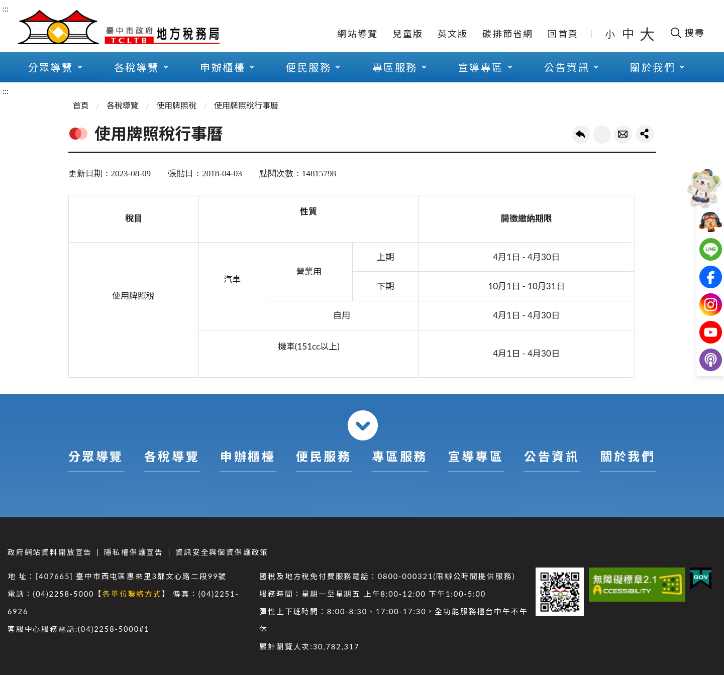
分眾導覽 (50, 67)
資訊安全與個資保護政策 (221, 552)
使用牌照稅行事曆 (246, 105)
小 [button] (610, 34)
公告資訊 (566, 67)
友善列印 (602, 135)
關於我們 (652, 67)
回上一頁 (581, 135)
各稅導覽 (136, 67)
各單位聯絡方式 (132, 594)
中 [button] (629, 33)
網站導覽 (357, 33)
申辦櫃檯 (222, 67)
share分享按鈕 (645, 134)
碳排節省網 (507, 33)
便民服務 (308, 67)
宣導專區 (480, 67)
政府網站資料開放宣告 (50, 552)
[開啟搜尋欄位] (687, 32)
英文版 (453, 33)
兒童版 (407, 33)
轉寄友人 (623, 135)
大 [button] (647, 34)
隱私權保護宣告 (133, 552)
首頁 (81, 105)
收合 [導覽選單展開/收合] (363, 425)
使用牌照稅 (176, 105)
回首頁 (563, 33)
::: (6, 8)
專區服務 (395, 67)
